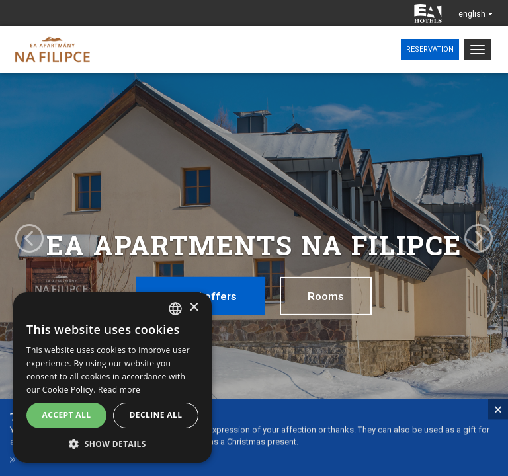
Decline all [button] (156, 414)
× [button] (193, 308)
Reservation (430, 49)
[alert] (112, 377)
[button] (112, 443)
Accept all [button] (66, 414)
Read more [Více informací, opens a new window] (119, 389)
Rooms (326, 296)
